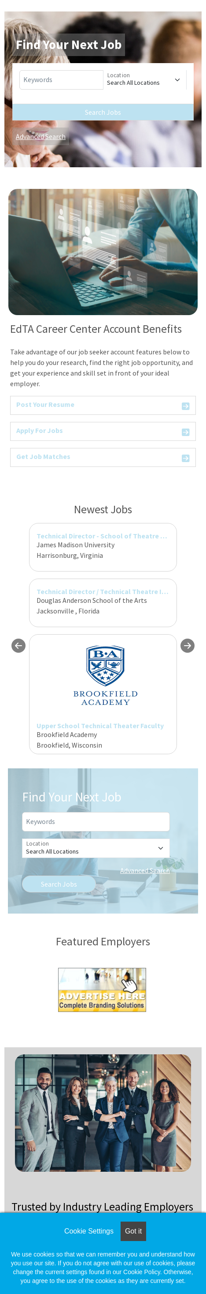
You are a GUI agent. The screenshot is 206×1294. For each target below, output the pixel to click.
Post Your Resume (103, 406)
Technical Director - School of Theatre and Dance (115, 535)
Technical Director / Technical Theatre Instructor (114, 591)
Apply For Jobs (103, 432)
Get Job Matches (103, 458)
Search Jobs (103, 112)
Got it (133, 1231)
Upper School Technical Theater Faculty (100, 725)
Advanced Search (41, 136)
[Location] (145, 80)
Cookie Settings (89, 1231)
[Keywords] (61, 80)
